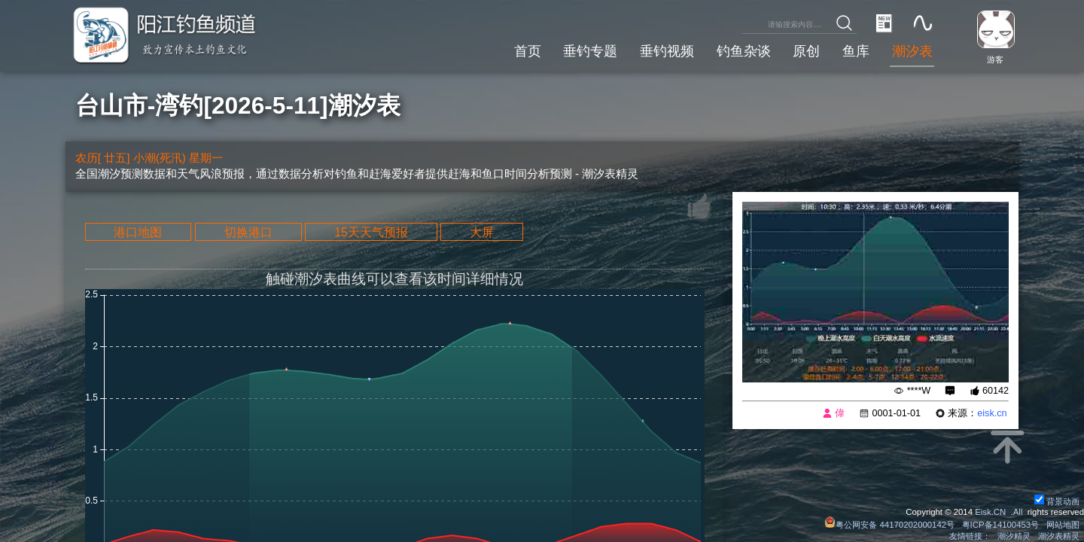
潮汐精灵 (1014, 535)
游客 (995, 59)
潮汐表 (912, 51)
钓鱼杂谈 (744, 51)
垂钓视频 (667, 51)
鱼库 (855, 51)
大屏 (482, 231)
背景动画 (1056, 501)
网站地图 (1062, 524)
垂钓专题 (590, 51)
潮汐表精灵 (1058, 535)
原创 (806, 51)
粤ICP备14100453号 (1001, 524)
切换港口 (248, 231)
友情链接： (970, 535)
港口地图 (138, 231)
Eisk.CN (990, 511)
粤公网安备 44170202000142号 (890, 524)
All (1018, 511)
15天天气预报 (371, 231)
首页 (527, 51)
